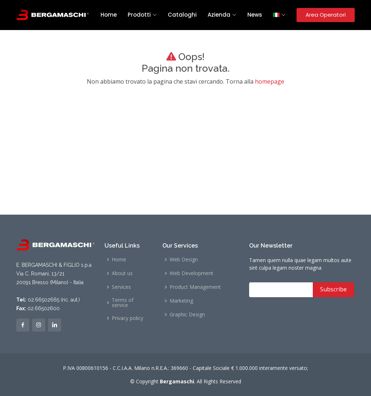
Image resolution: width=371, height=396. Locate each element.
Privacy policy (127, 318)
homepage (269, 81)
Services (121, 287)
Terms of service (122, 303)
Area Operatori (326, 14)
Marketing (181, 300)
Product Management (195, 287)
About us (122, 273)
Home (109, 14)
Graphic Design (187, 314)
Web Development (191, 273)
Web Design (184, 259)
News (254, 14)
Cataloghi (182, 14)
